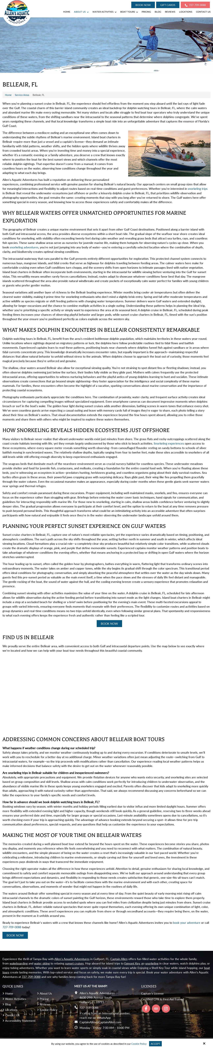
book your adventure (186, 922)
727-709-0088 (195, 5)
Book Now (143, 4)
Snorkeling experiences (169, 443)
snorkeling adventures (24, 247)
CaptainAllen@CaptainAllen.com (100, 1022)
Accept (155, 1043)
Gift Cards (167, 4)
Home (8, 94)
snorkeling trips (198, 188)
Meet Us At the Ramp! (90, 986)
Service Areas (22, 94)
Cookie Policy (139, 1043)
